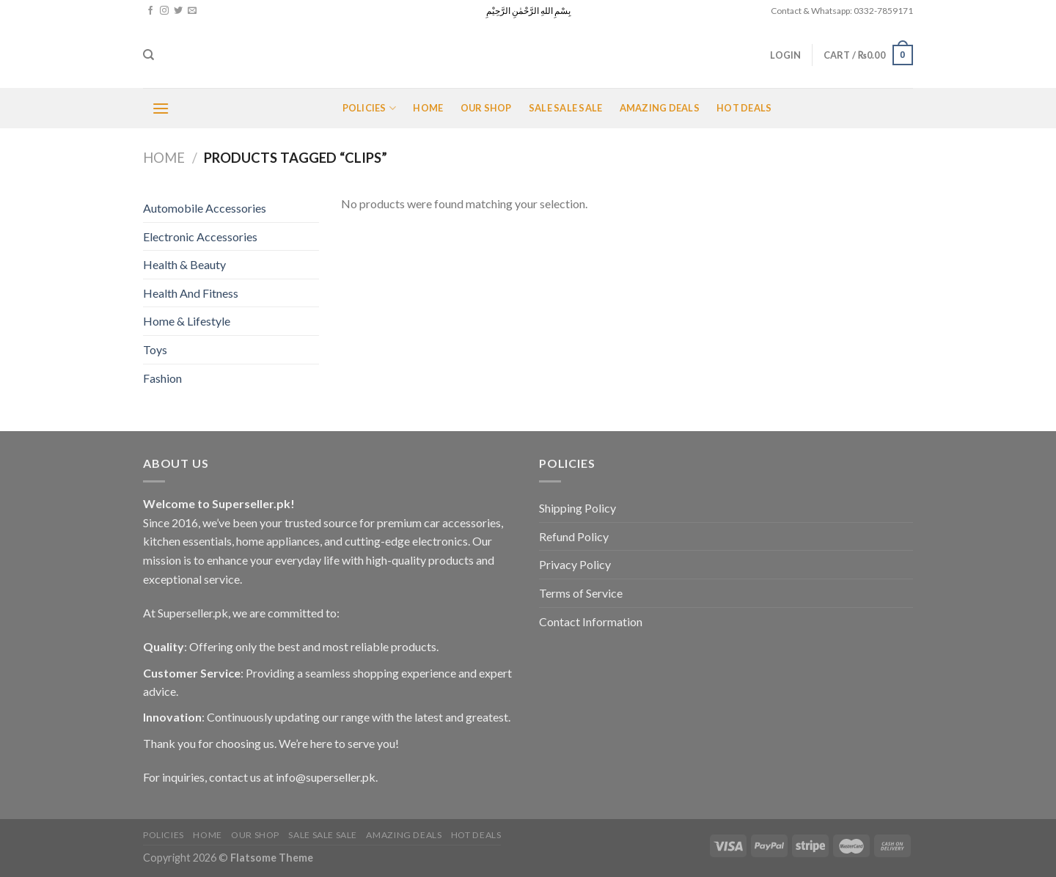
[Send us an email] (192, 11)
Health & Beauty (184, 264)
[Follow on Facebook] (150, 11)
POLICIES (369, 108)
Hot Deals (743, 108)
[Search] (148, 55)
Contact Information (590, 621)
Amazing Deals (660, 108)
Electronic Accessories (200, 236)
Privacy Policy (575, 564)
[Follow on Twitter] (178, 11)
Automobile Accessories (204, 208)
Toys (155, 349)
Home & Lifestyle (186, 321)
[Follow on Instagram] (164, 11)
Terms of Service (581, 593)
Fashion (162, 378)
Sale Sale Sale (566, 108)
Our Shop (486, 108)
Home (428, 108)
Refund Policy (574, 536)
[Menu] (160, 108)
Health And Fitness (190, 293)
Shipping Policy (577, 508)
